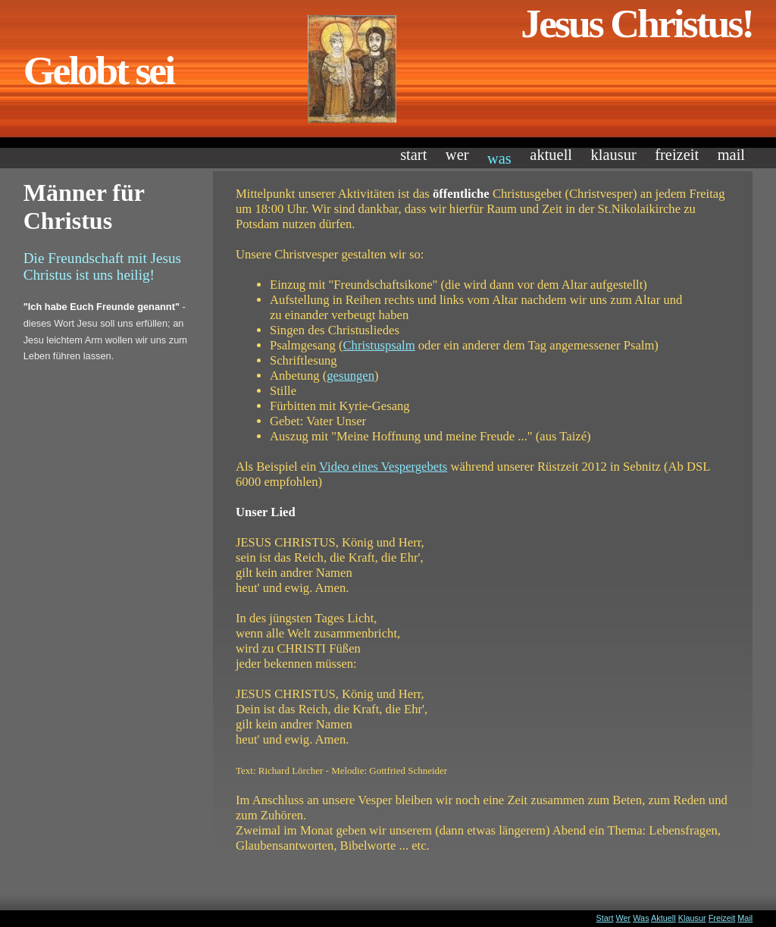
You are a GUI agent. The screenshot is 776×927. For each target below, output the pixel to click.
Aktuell (551, 154)
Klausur (613, 154)
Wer (457, 154)
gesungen (350, 375)
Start (413, 154)
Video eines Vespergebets (383, 466)
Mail (731, 154)
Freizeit (677, 154)
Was (499, 158)
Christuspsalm (379, 345)
